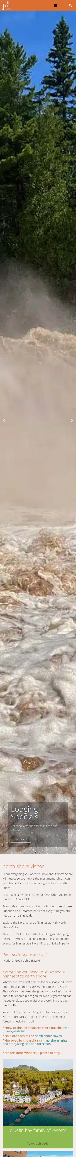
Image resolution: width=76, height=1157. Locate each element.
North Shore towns (48, 1036)
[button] (55, 5)
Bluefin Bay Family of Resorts (38, 1130)
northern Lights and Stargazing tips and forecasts (35, 1042)
